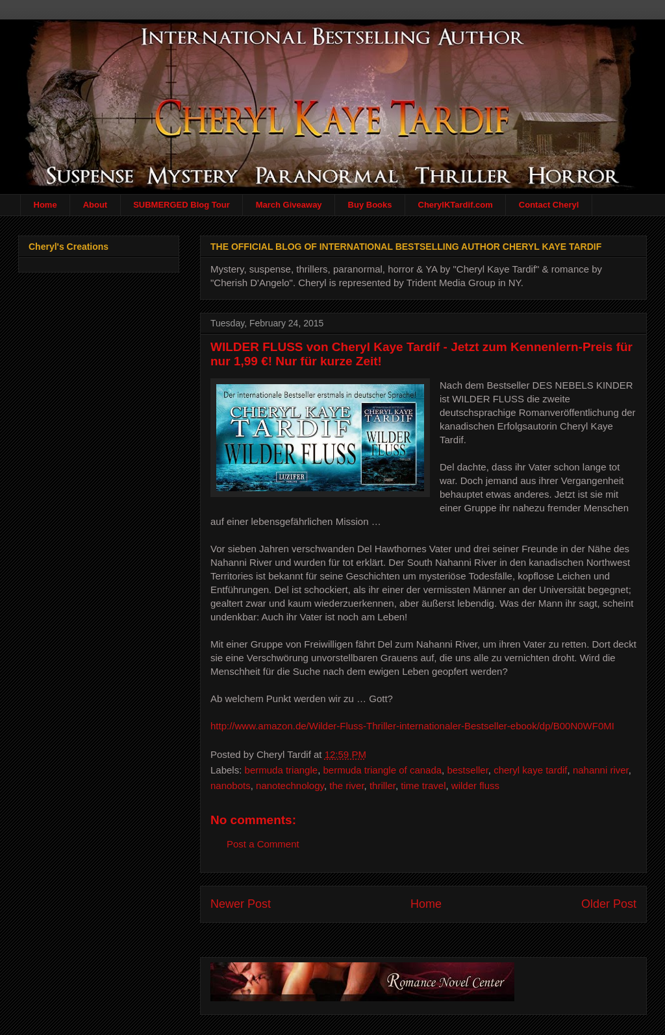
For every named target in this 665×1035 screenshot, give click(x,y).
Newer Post (240, 903)
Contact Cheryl (549, 205)
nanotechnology (290, 785)
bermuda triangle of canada (382, 769)
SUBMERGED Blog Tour (181, 205)
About (95, 205)
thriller (382, 785)
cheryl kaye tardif (530, 769)
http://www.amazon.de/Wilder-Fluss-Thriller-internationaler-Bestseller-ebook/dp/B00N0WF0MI (412, 725)
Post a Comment (263, 843)
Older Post (608, 903)
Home (45, 205)
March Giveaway (289, 205)
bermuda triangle (281, 769)
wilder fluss (475, 785)
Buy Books (370, 205)
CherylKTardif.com (455, 205)
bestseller (467, 769)
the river (346, 785)
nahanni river (601, 769)
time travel (423, 785)
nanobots (230, 785)
